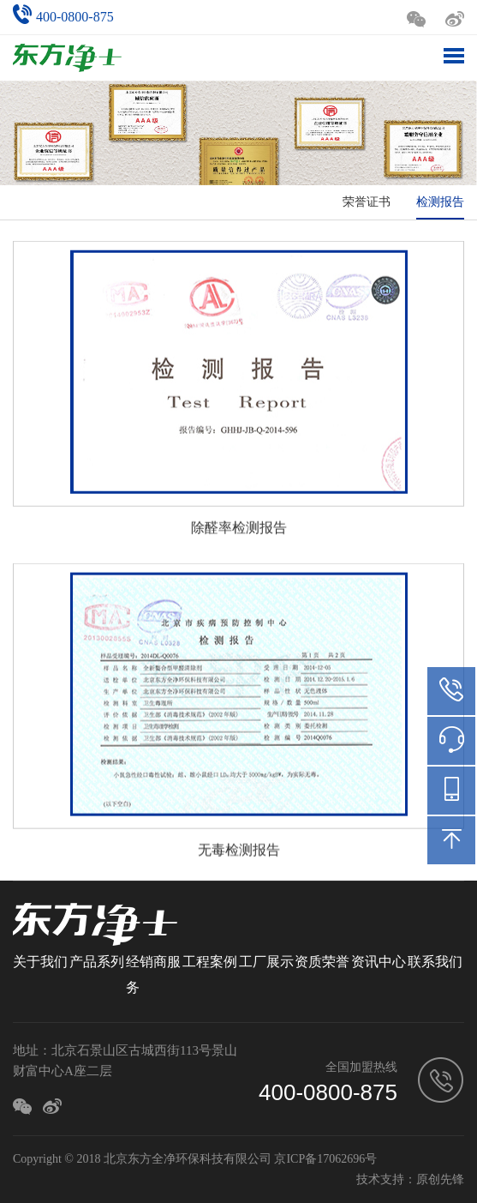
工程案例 (209, 961)
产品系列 (96, 961)
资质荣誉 (322, 961)
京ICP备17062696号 (325, 1158)
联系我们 (435, 961)
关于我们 (40, 961)
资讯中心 (378, 961)
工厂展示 (266, 961)
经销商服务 (153, 974)
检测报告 (440, 201)
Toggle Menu (454, 55)
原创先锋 (440, 1179)
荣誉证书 (367, 201)
